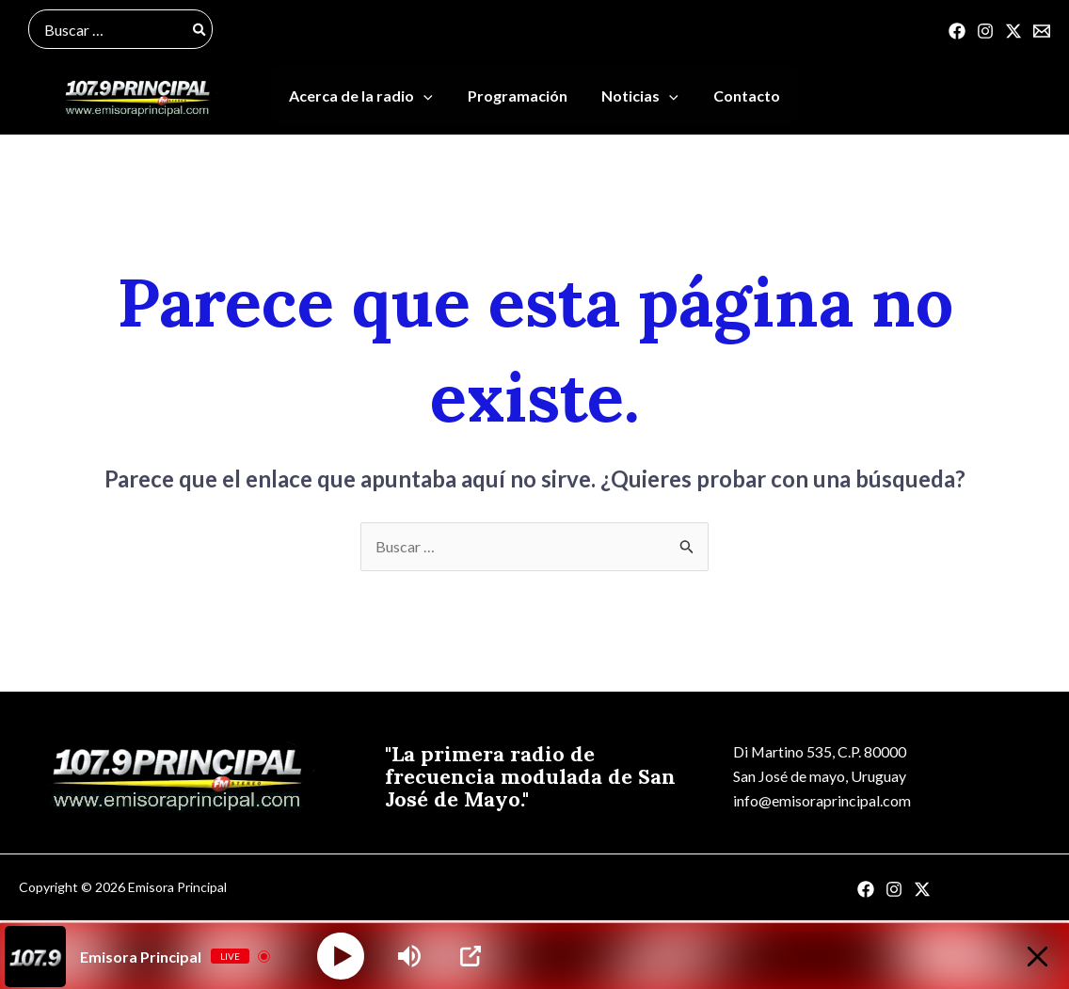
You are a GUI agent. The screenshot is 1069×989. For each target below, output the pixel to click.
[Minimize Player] (1034, 956)
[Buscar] (200, 29)
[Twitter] (1013, 31)
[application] (430, 98)
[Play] (340, 956)
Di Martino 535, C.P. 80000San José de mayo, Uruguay (818, 765)
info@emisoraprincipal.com (820, 803)
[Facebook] (957, 31)
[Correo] (1041, 31)
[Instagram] (985, 31)
